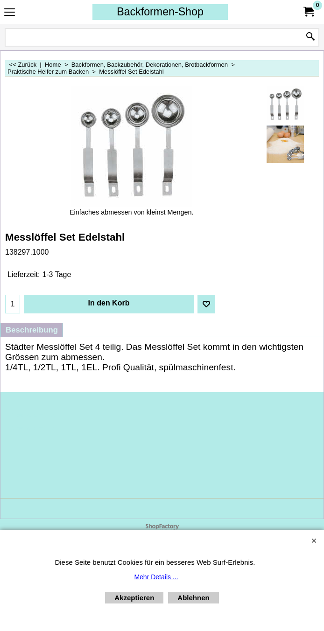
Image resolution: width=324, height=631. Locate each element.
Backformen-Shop (160, 12)
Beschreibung (32, 330)
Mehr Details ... (156, 577)
